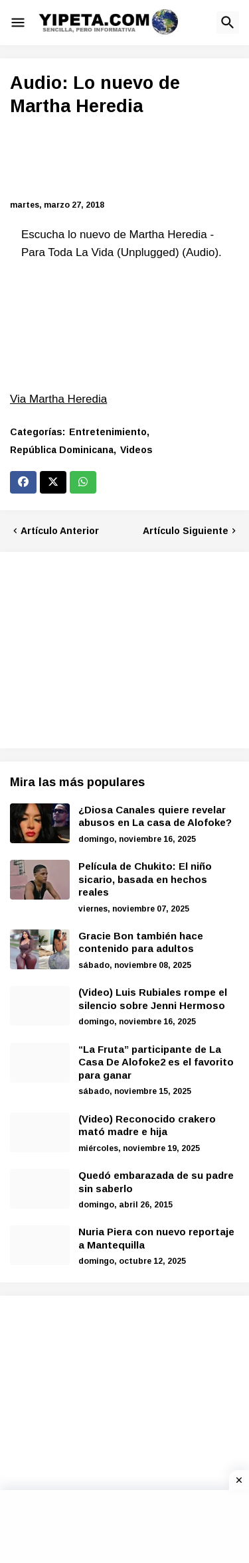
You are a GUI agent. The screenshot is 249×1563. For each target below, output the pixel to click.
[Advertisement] (125, 160)
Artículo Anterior (60, 530)
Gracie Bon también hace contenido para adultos (140, 942)
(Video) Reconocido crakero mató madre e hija (147, 1125)
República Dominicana (62, 449)
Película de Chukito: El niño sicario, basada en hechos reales (145, 879)
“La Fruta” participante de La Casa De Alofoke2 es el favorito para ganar (156, 1062)
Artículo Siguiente (185, 530)
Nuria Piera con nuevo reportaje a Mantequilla (156, 1238)
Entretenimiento (108, 432)
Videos (136, 449)
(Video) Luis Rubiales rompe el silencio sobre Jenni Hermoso (152, 998)
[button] (18, 22)
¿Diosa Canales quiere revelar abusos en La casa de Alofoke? (155, 816)
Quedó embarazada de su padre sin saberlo (156, 1182)
